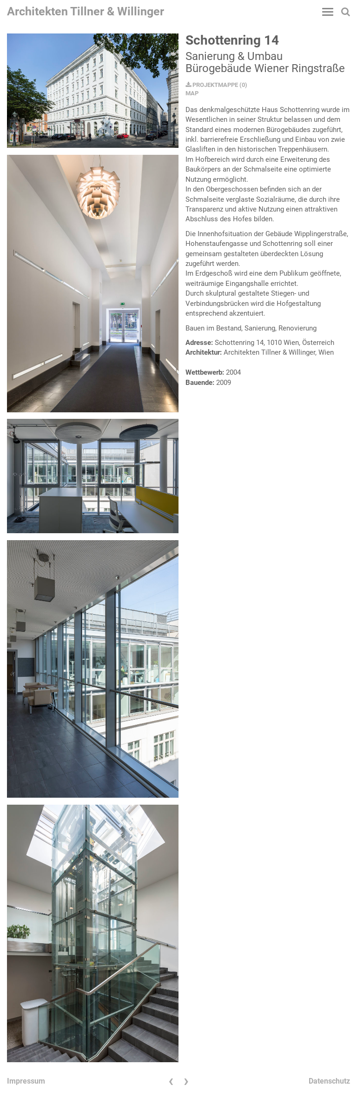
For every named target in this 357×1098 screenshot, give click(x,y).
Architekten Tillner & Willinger (85, 11)
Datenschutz (329, 1081)
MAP (191, 93)
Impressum (26, 1081)
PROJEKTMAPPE (211, 84)
